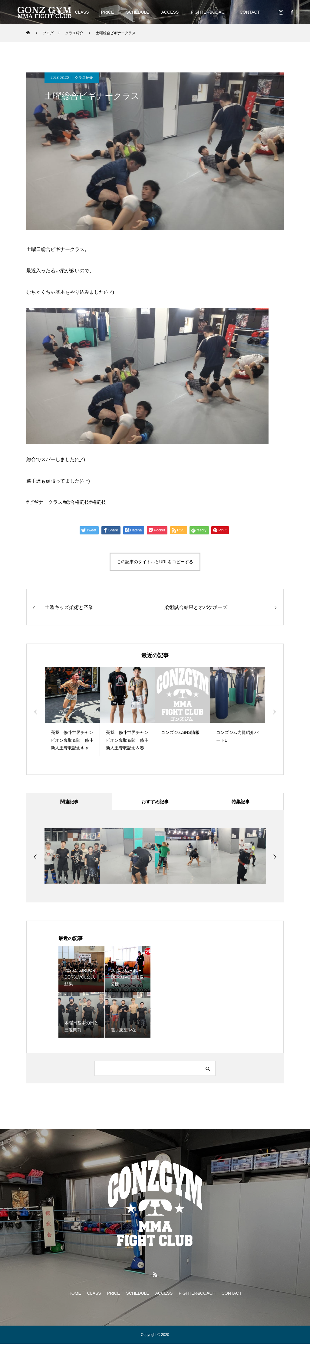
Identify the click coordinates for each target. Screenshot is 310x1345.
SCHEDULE (137, 12)
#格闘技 (97, 502)
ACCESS (170, 12)
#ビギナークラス (44, 502)
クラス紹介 (84, 77)
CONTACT (250, 12)
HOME (74, 1294)
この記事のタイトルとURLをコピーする (155, 561)
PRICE (107, 12)
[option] (72, 711)
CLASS (82, 12)
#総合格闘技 (76, 502)
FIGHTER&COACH (209, 12)
